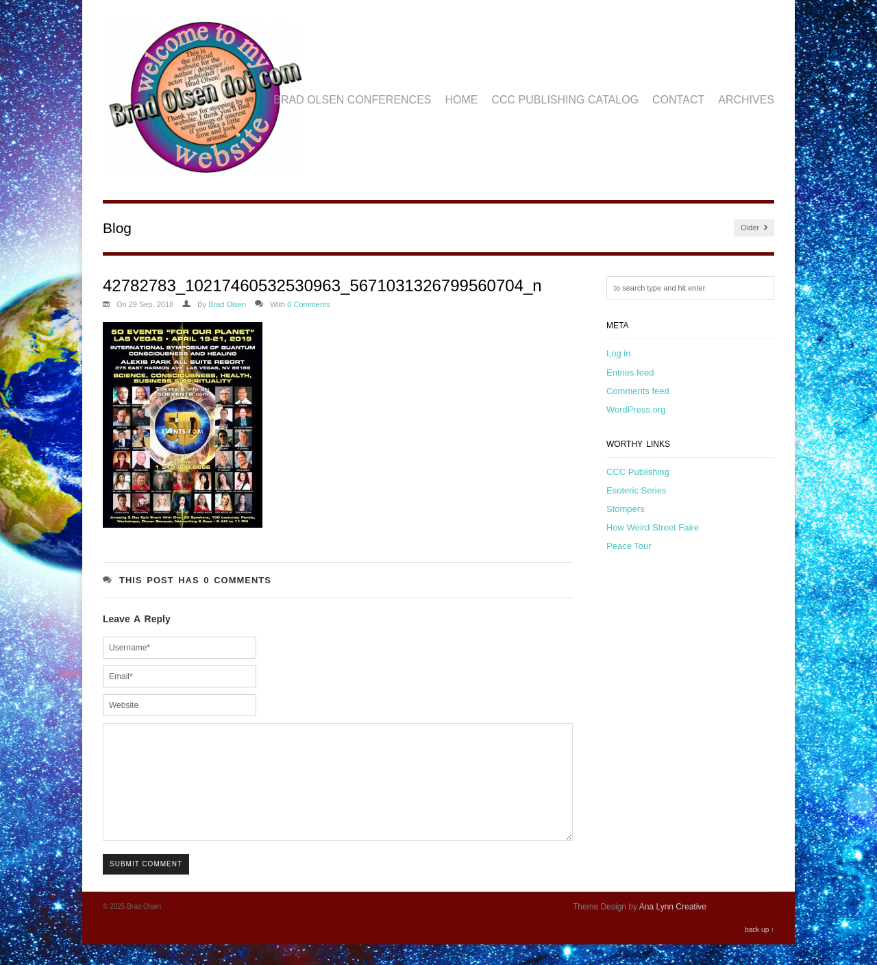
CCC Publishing (637, 472)
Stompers (625, 509)
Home (461, 100)
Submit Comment (146, 884)
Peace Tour (629, 546)
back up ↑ (759, 950)
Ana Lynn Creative (672, 927)
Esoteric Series (636, 490)
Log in (618, 353)
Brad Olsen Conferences (352, 100)
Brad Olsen (227, 304)
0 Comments (308, 304)
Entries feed (630, 372)
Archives (746, 100)
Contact (678, 100)
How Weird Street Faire (652, 527)
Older (754, 227)
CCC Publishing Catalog (565, 100)
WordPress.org (635, 409)
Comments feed (637, 391)
